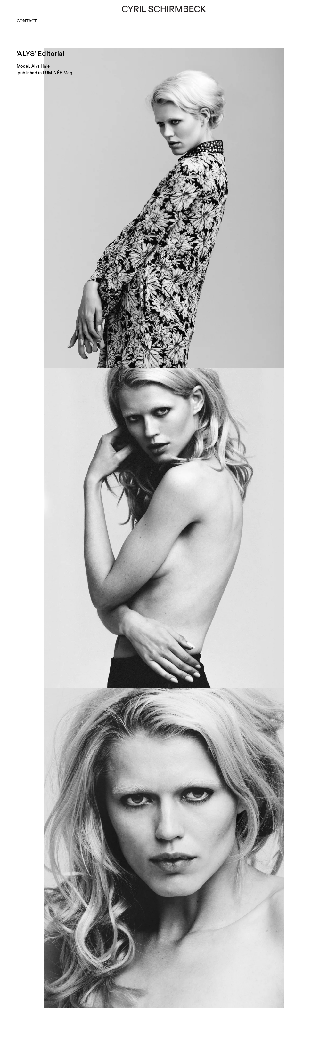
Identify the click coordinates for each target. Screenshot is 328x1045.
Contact (27, 21)
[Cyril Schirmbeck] (164, 9)
